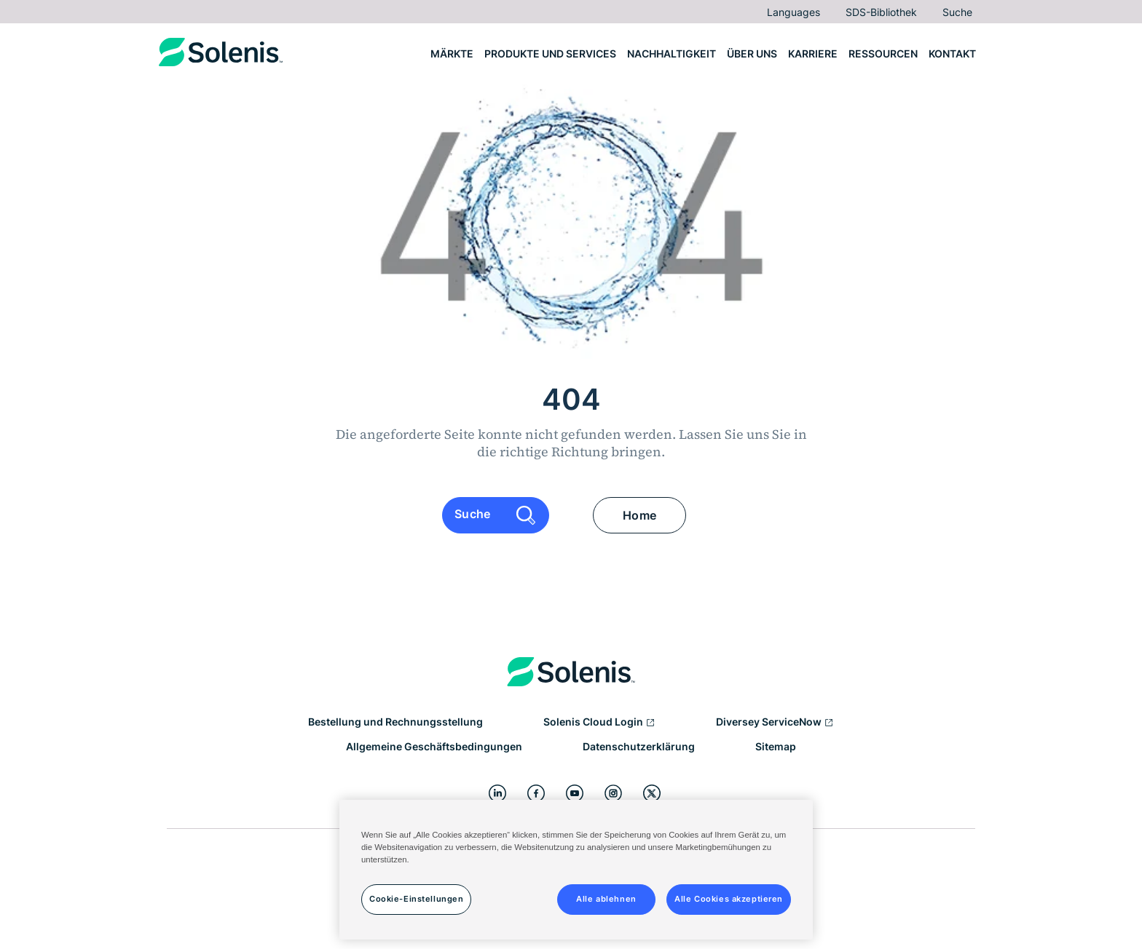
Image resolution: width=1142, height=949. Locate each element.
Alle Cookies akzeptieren (728, 899)
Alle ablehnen (606, 899)
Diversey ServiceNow (775, 722)
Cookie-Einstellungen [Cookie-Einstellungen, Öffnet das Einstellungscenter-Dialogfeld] (416, 899)
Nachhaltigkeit (671, 53)
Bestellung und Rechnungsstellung (395, 721)
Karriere (813, 53)
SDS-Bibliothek (881, 12)
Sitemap (775, 746)
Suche (957, 12)
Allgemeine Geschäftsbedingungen (434, 746)
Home (639, 515)
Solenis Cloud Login (599, 722)
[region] (576, 870)
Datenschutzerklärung (639, 746)
